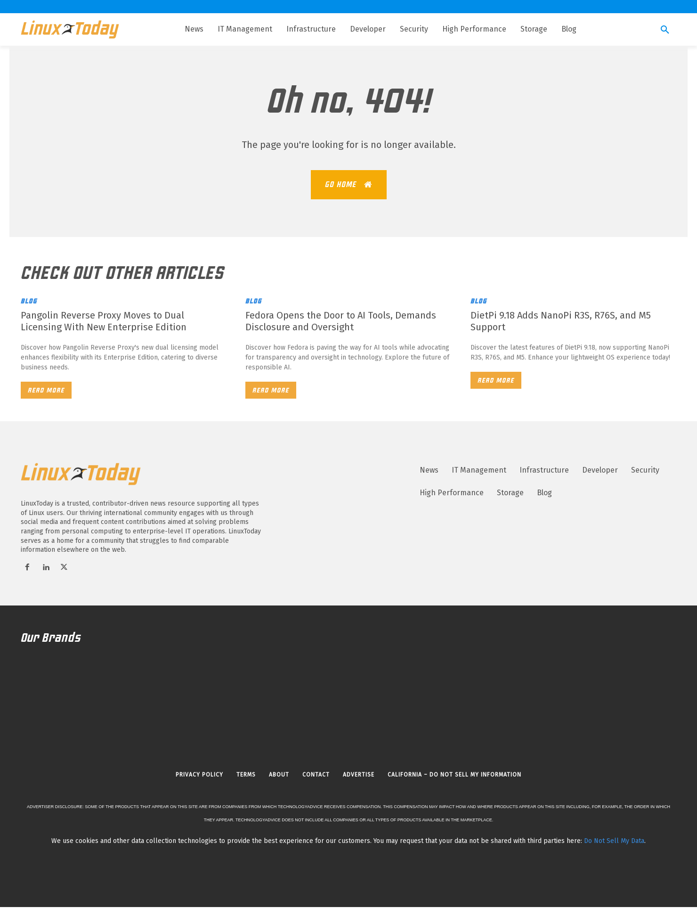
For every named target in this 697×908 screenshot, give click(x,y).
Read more (46, 391)
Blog (29, 302)
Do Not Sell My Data (614, 842)
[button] (665, 30)
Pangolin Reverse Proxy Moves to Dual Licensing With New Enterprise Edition (103, 322)
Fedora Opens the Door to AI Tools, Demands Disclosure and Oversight (340, 322)
